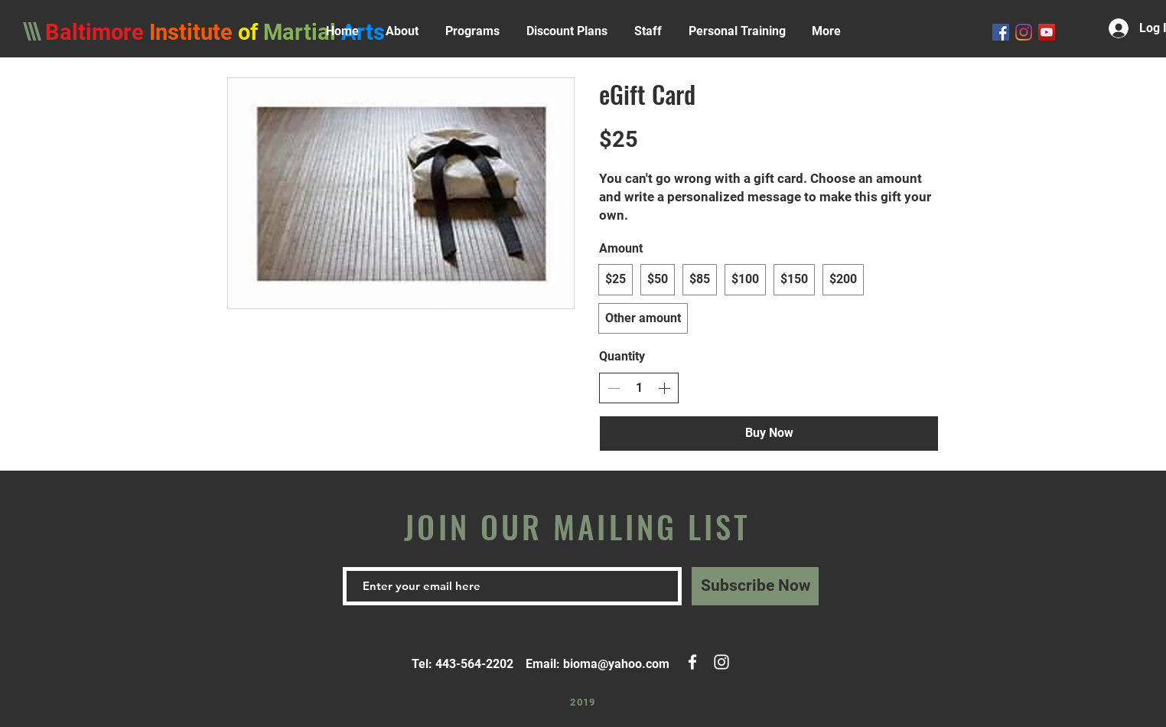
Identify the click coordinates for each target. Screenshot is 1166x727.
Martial (302, 32)
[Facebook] (1000, 32)
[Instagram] (1023, 32)
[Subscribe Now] (755, 586)
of (250, 32)
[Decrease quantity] (613, 388)
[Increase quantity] (664, 388)
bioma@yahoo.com (616, 664)
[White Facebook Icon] (692, 662)
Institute (191, 32)
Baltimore (94, 32)
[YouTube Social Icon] (1046, 32)
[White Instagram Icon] (721, 662)
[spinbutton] (639, 388)
